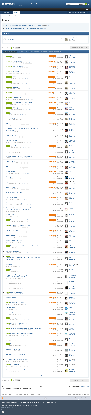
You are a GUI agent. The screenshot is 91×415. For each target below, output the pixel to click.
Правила (69, 394)
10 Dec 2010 (72, 298)
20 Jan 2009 (72, 366)
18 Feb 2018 (72, 162)
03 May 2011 (72, 266)
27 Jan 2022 (72, 62)
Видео (32, 3)
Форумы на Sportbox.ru (7, 394)
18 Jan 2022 (72, 119)
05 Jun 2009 (72, 355)
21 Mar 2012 (72, 226)
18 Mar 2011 (72, 277)
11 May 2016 (72, 178)
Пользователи (7, 12)
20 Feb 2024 (72, 57)
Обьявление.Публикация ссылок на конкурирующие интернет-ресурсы (26, 28)
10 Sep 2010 (72, 314)
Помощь (7, 397)
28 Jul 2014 (71, 199)
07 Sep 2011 (72, 236)
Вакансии (35, 405)
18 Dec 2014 (72, 109)
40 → (27, 125)
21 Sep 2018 (72, 40)
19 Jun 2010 (72, 335)
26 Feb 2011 (72, 283)
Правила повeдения (19, 402)
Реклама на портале (51, 402)
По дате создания (23, 51)
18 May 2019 (72, 136)
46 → (27, 83)
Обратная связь (10, 402)
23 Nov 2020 (72, 124)
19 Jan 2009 (72, 371)
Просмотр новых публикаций (77, 12)
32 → (27, 68)
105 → (27, 94)
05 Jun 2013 (72, 210)
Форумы (16, 12)
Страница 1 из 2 (6, 47)
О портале (26, 402)
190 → (30, 73)
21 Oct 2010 (72, 304)
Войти (87, 9)
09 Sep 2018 (72, 93)
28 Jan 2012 (72, 231)
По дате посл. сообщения (10, 51)
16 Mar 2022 (72, 114)
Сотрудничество (41, 402)
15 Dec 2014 (72, 193)
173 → (33, 99)
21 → (29, 319)
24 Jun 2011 (72, 247)
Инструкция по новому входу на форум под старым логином (23, 25)
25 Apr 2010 (72, 350)
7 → (27, 104)
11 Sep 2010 (72, 309)
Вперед (18, 47)
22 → (30, 109)
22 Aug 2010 (72, 319)
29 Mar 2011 (72, 271)
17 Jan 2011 (72, 293)
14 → (29, 57)
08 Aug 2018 (72, 157)
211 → (30, 62)
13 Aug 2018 (72, 152)
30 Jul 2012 (71, 221)
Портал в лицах (33, 402)
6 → (27, 157)
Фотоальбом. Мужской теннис (76, 38)
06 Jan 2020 (72, 130)
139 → (29, 88)
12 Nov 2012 (72, 216)
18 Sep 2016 (72, 167)
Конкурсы (20, 5)
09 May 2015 (72, 183)
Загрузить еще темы (45, 375)
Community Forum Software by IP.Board (80, 397)
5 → (31, 142)
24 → (28, 173)
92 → (27, 188)
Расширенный (88, 4)
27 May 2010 (72, 345)
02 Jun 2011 (72, 252)
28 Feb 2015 (72, 188)
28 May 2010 (72, 340)
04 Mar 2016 (72, 104)
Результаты (26, 3)
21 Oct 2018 (72, 83)
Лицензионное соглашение (8, 405)
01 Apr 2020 (72, 73)
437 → (26, 78)
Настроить (57, 51)
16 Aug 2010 (72, 324)
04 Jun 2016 (72, 98)
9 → (26, 162)
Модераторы (82, 386)
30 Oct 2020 (72, 67)
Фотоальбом (11, 39)
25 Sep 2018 (72, 142)
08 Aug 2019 (72, 78)
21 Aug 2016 (72, 173)
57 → (27, 114)
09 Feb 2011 (72, 288)
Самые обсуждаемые (34, 51)
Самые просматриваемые (47, 51)
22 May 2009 (72, 360)
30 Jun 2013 (72, 204)
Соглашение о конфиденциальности (80, 394)
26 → (27, 199)
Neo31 (87, 386)
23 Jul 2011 (71, 242)
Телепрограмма (39, 3)
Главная (19, 3)
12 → (26, 216)
